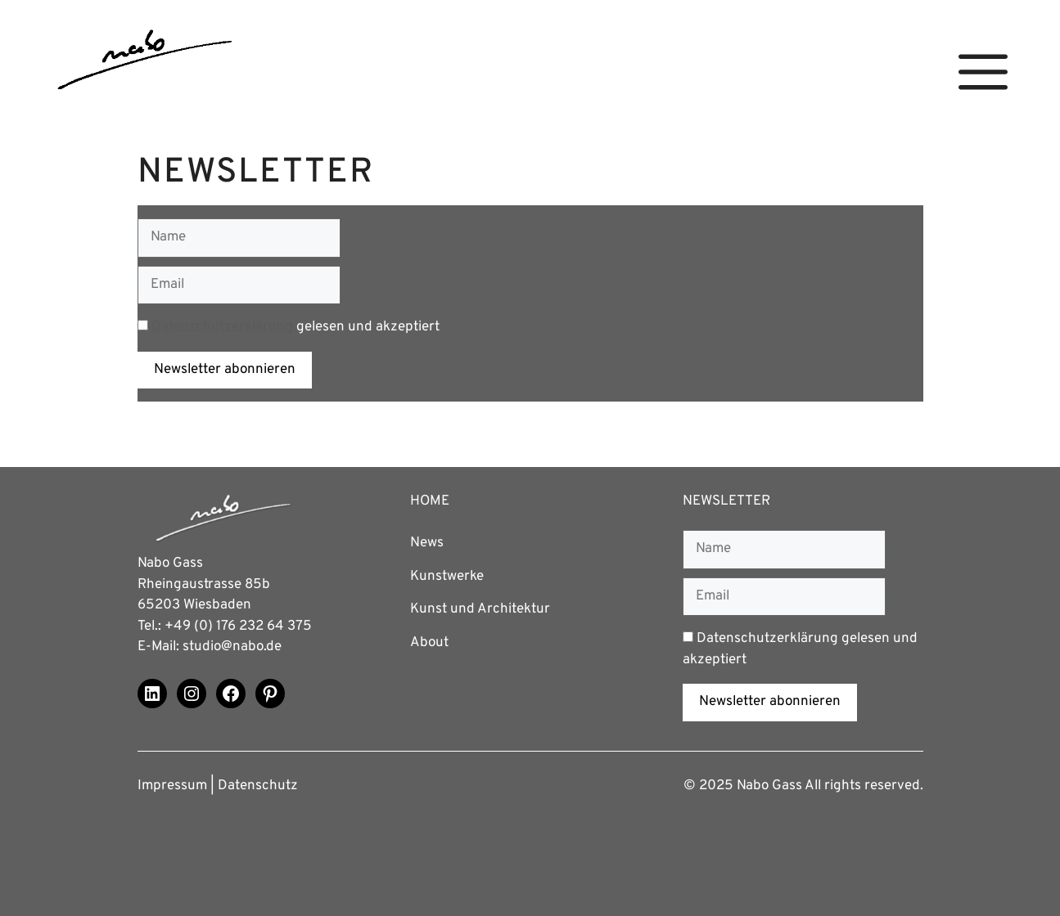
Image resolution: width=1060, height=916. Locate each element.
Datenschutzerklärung (222, 327)
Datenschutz (258, 786)
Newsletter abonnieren (224, 370)
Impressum (172, 786)
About (429, 643)
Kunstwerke (447, 577)
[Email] (239, 285)
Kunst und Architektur (480, 609)
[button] (983, 72)
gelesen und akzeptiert (289, 327)
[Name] (239, 238)
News (427, 543)
